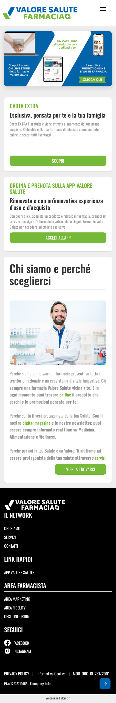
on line (65, 395)
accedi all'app (58, 237)
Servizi (10, 537)
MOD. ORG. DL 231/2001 (91, 673)
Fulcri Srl (64, 698)
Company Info (40, 683)
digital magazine (36, 423)
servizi (100, 458)
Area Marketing (17, 599)
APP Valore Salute (19, 572)
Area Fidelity (15, 608)
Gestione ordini (17, 616)
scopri (58, 160)
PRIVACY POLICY (17, 673)
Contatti (11, 546)
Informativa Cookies (51, 673)
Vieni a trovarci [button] (80, 469)
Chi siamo (12, 528)
